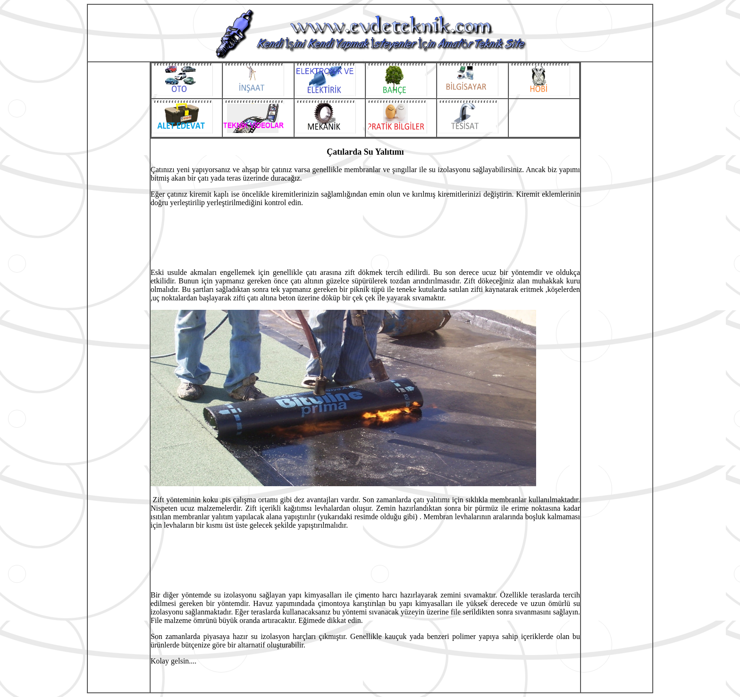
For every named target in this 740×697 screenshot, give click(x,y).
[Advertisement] (119, 307)
